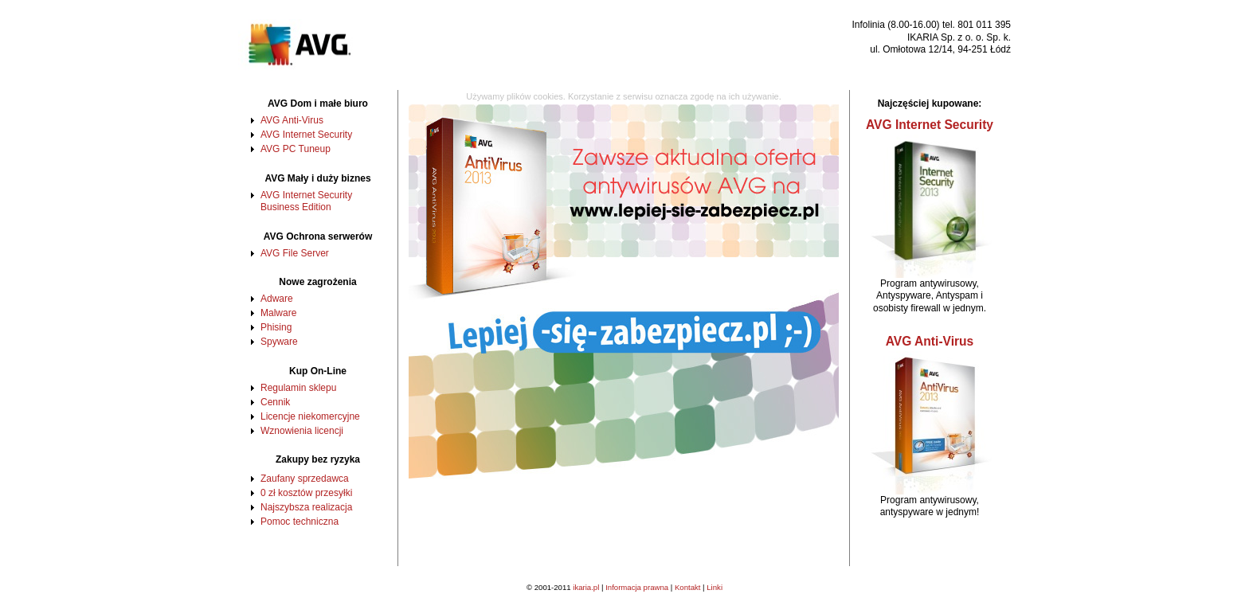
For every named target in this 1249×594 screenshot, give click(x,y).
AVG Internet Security (306, 134)
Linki (714, 587)
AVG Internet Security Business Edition (306, 201)
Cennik (275, 402)
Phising (276, 327)
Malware (278, 312)
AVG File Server (294, 253)
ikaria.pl (586, 587)
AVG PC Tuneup (295, 148)
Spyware (279, 341)
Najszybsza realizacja (306, 507)
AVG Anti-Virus (291, 120)
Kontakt (688, 587)
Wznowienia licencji (301, 430)
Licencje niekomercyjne (310, 416)
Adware (276, 298)
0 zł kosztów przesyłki (306, 492)
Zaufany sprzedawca (304, 478)
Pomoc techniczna (299, 521)
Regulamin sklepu (298, 387)
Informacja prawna (636, 587)
